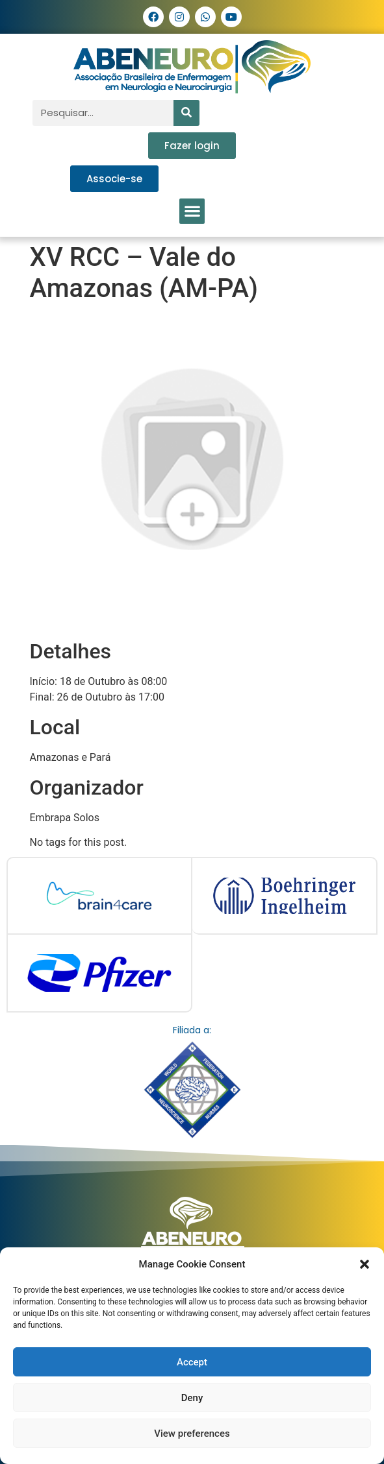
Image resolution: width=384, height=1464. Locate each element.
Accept (192, 1362)
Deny (192, 1398)
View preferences (191, 1433)
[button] (364, 1264)
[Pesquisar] (186, 113)
